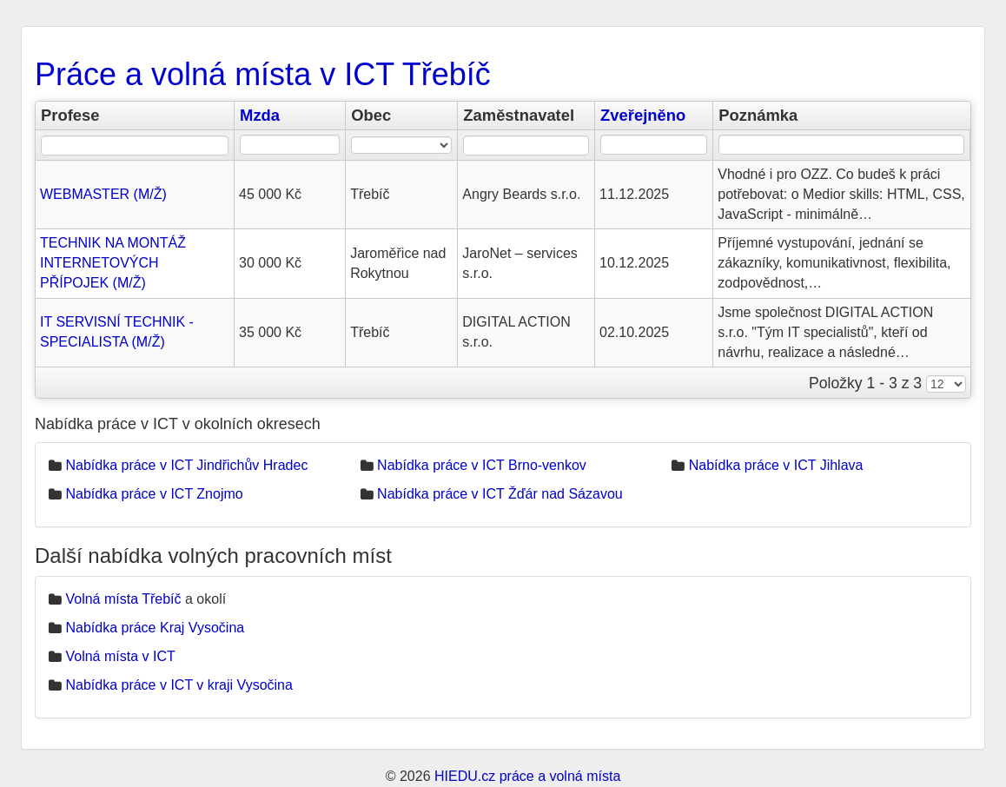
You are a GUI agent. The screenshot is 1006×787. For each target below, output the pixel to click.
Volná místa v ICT (120, 656)
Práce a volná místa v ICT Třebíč (263, 74)
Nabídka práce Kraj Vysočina (154, 627)
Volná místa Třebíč (123, 599)
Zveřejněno (642, 115)
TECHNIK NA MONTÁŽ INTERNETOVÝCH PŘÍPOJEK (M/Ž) (113, 262)
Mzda (260, 115)
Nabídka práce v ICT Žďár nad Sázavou (500, 493)
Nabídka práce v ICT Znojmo (153, 493)
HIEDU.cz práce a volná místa (527, 776)
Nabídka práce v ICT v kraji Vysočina (178, 685)
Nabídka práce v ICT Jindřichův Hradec (186, 465)
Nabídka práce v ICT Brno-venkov (481, 465)
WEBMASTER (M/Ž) (103, 194)
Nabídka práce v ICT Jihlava (776, 465)
